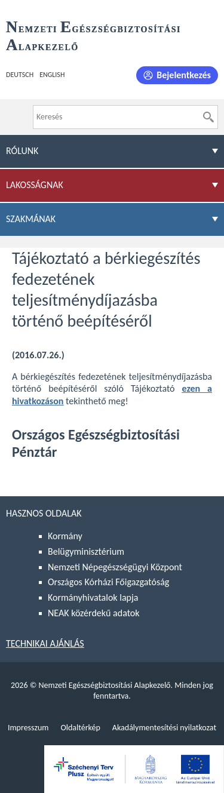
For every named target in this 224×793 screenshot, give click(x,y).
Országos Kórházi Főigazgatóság (108, 582)
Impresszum (28, 728)
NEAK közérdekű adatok (94, 613)
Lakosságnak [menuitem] (34, 184)
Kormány (65, 536)
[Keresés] (208, 117)
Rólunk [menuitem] (22, 150)
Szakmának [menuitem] (31, 219)
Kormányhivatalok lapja (93, 597)
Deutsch (19, 74)
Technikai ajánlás (45, 643)
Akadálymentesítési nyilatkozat (164, 728)
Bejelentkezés (184, 75)
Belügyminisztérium (86, 551)
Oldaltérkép (80, 728)
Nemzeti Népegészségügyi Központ (115, 567)
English (52, 74)
